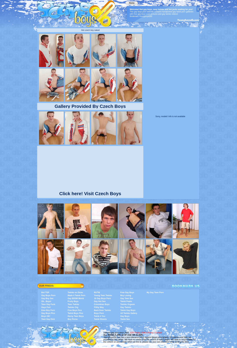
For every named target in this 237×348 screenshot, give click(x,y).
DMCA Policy (147, 333)
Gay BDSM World (76, 298)
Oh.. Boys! (46, 301)
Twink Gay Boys (127, 310)
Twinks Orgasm (127, 304)
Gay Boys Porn (48, 295)
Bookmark (186, 286)
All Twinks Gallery (128, 313)
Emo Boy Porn (48, 310)
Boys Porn (99, 313)
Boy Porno (73, 319)
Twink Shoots (100, 319)
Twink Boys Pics (75, 313)
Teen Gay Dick (48, 319)
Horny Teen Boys (76, 316)
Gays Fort (46, 307)
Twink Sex (125, 319)
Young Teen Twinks (103, 295)
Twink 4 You (99, 316)
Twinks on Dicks (75, 292)
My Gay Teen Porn (155, 292)
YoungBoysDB (78, 12)
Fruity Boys (73, 301)
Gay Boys (124, 316)
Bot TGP (45, 292)
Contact (158, 333)
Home (131, 3)
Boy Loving (125, 295)
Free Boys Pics (75, 310)
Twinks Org (73, 307)
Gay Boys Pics (48, 313)
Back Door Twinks (102, 310)
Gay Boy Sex (47, 298)
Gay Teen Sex (126, 298)
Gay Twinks (125, 307)
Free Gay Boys (127, 292)
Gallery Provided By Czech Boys (90, 106)
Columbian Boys (102, 304)
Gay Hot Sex (100, 301)
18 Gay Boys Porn (102, 298)
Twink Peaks (126, 301)
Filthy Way (99, 307)
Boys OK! (45, 316)
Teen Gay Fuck (48, 304)
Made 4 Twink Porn (76, 295)
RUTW (97, 292)
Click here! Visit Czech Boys (90, 193)
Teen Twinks (73, 304)
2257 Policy (135, 333)
